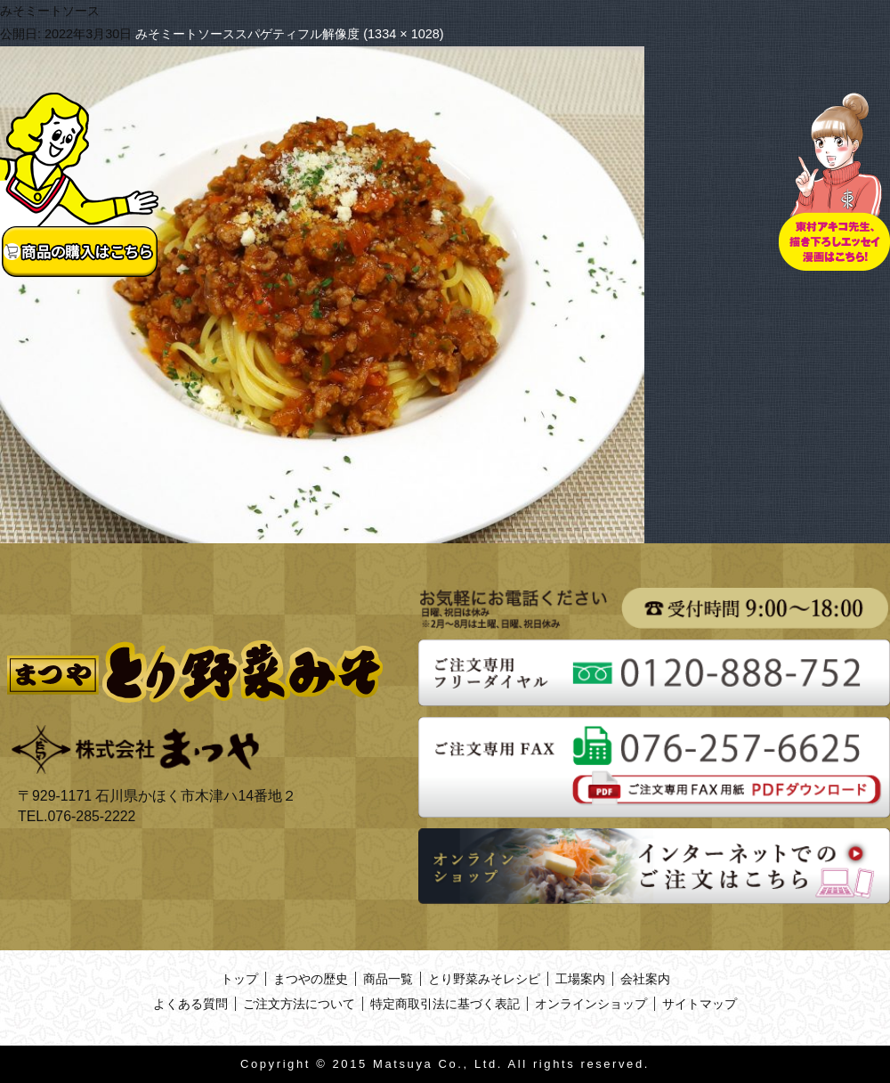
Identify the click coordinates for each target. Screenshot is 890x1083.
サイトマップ (699, 1004)
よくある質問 (190, 1004)
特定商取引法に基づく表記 (445, 1004)
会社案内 (645, 979)
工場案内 (580, 979)
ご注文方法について (299, 1004)
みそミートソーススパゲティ (216, 34)
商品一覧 (388, 979)
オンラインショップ (591, 1004)
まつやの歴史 (310, 979)
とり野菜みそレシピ (484, 979)
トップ (239, 979)
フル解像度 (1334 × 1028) (370, 34)
